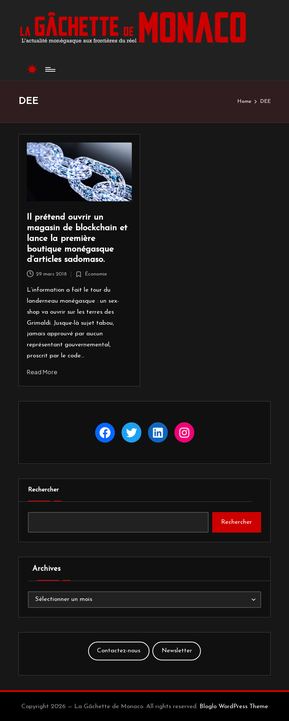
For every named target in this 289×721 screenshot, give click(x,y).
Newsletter (177, 651)
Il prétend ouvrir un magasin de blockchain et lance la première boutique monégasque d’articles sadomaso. (77, 238)
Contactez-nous (118, 651)
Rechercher (43, 490)
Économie (96, 274)
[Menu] (49, 69)
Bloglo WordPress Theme (233, 706)
